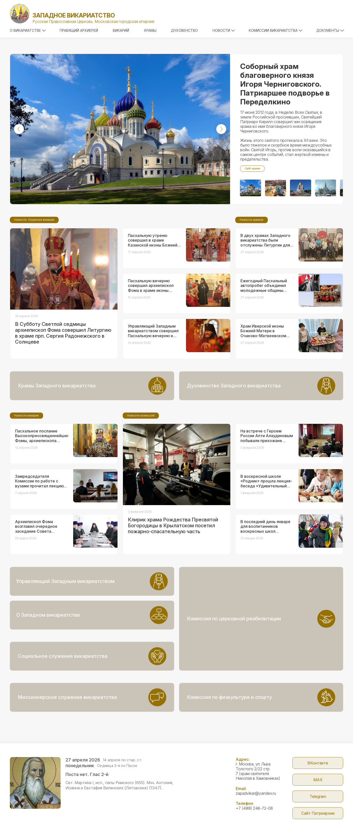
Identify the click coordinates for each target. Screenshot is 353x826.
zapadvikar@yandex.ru (256, 768)
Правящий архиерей (79, 30)
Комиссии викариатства (276, 30)
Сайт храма (252, 168)
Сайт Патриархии (318, 788)
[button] (19, 129)
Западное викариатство (74, 15)
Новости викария (26, 456)
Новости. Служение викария (34, 261)
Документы (330, 30)
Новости (224, 30)
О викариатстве (28, 30)
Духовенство (184, 30)
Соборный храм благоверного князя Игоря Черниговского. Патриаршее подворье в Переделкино (285, 84)
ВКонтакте (317, 737)
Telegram (318, 771)
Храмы (150, 30)
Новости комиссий (140, 456)
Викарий (121, 30)
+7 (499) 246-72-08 (254, 783)
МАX (317, 754)
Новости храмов (251, 261)
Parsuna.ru (266, 812)
